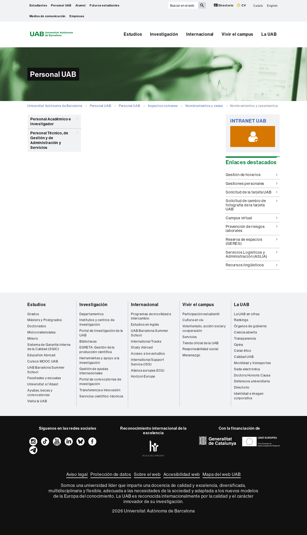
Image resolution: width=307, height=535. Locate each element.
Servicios (189, 337)
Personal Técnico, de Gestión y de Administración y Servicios (54, 139)
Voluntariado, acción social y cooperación (204, 328)
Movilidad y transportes (252, 363)
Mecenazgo (191, 355)
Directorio (224, 5)
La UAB (269, 34)
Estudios (133, 34)
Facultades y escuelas (44, 378)
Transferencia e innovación (99, 390)
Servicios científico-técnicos (101, 396)
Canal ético (242, 351)
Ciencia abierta (245, 332)
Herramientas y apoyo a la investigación (99, 360)
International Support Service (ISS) (147, 362)
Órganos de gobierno (250, 326)
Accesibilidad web (181, 474)
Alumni (80, 5)
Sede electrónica (247, 369)
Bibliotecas (88, 341)
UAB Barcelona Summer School (46, 369)
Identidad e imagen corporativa (248, 396)
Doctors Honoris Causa (252, 375)
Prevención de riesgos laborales (251, 228)
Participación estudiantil (201, 314)
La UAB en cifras (247, 314)
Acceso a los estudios (148, 353)
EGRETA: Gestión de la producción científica (97, 349)
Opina (238, 345)
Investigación (164, 34)
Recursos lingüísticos (251, 265)
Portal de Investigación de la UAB (101, 333)
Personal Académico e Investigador (54, 120)
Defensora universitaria (252, 381)
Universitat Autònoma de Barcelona (54, 106)
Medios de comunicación (48, 16)
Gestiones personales (251, 183)
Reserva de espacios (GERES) (251, 241)
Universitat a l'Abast (43, 384)
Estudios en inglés (145, 324)
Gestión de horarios (251, 174)
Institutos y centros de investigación (96, 322)
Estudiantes (38, 5)
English (272, 5)
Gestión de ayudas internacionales (93, 371)
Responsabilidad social (200, 349)
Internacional (200, 34)
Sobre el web (147, 474)
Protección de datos (110, 474)
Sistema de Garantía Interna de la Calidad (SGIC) (49, 347)
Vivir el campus (237, 34)
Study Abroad (142, 347)
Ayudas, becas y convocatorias (40, 392)
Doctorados (36, 326)
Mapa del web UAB (222, 474)
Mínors (32, 338)
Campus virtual (251, 218)
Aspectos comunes (163, 106)
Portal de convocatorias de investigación (100, 381)
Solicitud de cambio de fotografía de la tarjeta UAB (251, 204)
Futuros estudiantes (104, 5)
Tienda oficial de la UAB (200, 343)
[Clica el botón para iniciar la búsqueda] (202, 5)
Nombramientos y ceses (204, 106)
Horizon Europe (143, 376)
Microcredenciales (41, 332)
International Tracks (146, 341)
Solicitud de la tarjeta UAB (251, 192)
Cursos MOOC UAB (42, 361)
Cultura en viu (192, 320)
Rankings (241, 320)
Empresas (77, 16)
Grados (33, 314)
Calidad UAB (244, 357)
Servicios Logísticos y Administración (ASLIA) (251, 254)
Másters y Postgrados (44, 320)
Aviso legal (77, 474)
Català (258, 5)
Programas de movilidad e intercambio (151, 316)
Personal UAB (61, 5)
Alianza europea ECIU (148, 370)
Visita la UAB (37, 401)
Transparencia (245, 338)
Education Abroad (41, 355)
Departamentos (91, 314)
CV (241, 5)
